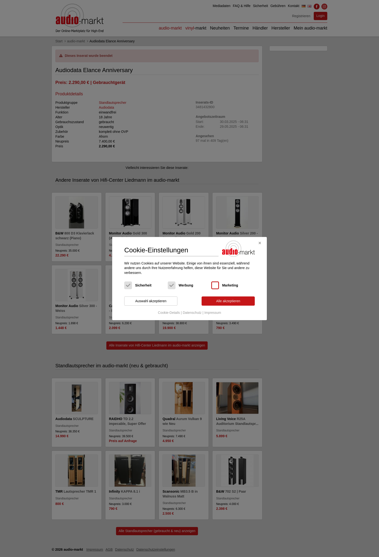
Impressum (212, 313)
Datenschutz (192, 313)
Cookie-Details (169, 313)
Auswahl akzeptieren (150, 301)
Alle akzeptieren (228, 301)
